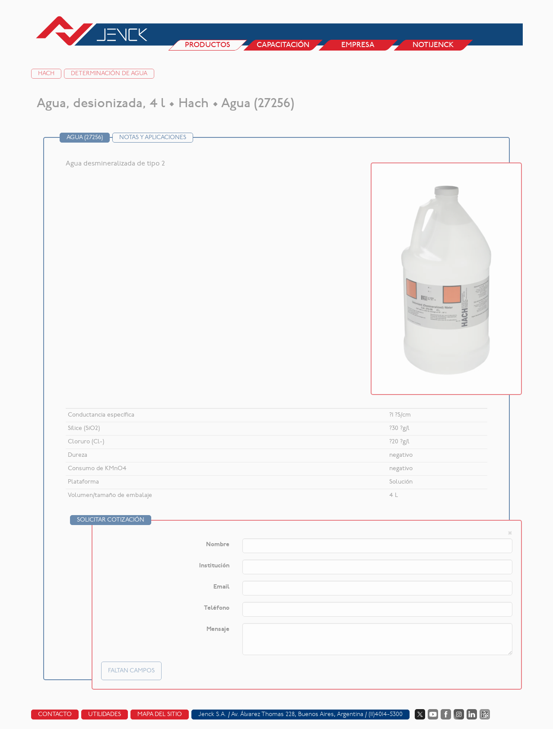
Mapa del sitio (159, 714)
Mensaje (218, 629)
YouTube (433, 714)
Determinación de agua (109, 73)
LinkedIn (472, 714)
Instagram (459, 714)
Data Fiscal (485, 714)
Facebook (446, 714)
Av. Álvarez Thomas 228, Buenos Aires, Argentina (297, 714)
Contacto (55, 714)
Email (221, 587)
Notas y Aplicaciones (152, 137)
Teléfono (216, 608)
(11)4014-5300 (386, 714)
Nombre (217, 544)
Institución (214, 566)
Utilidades (104, 714)
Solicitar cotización (110, 520)
